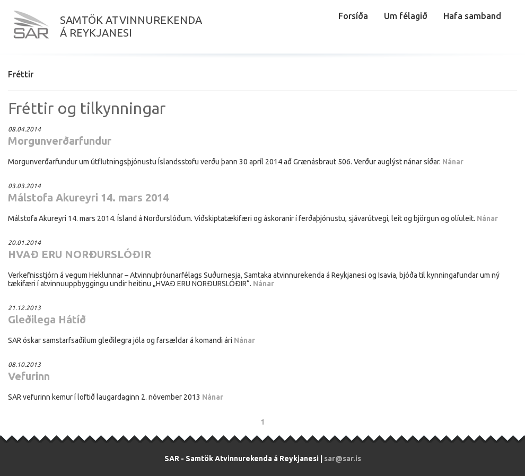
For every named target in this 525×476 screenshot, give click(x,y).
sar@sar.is (342, 458)
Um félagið (405, 16)
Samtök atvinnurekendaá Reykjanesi (131, 26)
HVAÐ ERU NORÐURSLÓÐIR (79, 254)
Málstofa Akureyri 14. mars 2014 (88, 197)
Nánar (452, 161)
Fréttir (20, 74)
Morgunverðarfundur (59, 141)
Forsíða (353, 16)
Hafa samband (472, 16)
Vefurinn (29, 376)
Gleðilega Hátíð (47, 319)
